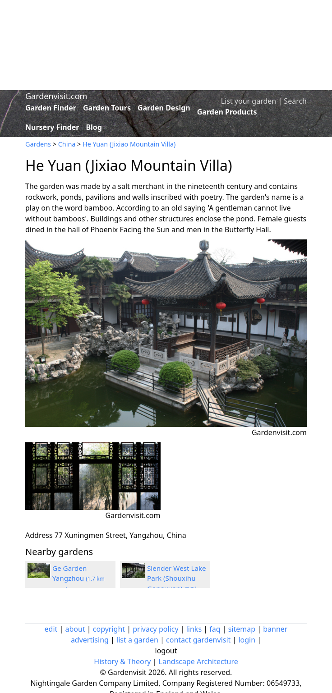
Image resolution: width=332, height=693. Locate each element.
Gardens (38, 144)
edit (51, 629)
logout (166, 651)
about (75, 629)
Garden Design (164, 108)
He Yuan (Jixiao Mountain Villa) (129, 144)
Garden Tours (107, 108)
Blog (94, 127)
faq (214, 629)
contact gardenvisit (198, 640)
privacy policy (155, 629)
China (67, 144)
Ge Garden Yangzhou (78, 578)
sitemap (241, 629)
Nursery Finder (52, 127)
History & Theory (122, 661)
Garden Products (227, 112)
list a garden (137, 640)
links (194, 629)
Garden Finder (50, 108)
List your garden (248, 101)
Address (39, 535)
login (246, 640)
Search (295, 101)
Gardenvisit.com (56, 96)
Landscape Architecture (198, 661)
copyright (109, 629)
